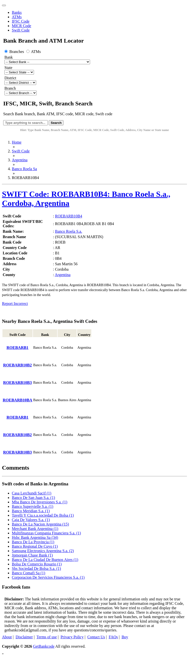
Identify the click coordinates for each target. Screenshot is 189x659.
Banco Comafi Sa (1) (28, 573)
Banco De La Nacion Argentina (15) (40, 524)
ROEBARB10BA (17, 400)
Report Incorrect (15, 303)
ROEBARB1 (17, 347)
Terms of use (46, 637)
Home (16, 142)
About (7, 637)
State (8, 68)
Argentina (20, 160)
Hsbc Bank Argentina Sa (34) (35, 537)
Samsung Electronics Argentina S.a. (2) (43, 551)
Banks (17, 12)
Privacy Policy (72, 637)
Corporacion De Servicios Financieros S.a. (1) (48, 577)
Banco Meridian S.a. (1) (31, 511)
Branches (14, 51)
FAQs (113, 637)
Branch (10, 88)
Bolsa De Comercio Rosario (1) (37, 564)
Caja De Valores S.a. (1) (31, 520)
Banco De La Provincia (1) (33, 542)
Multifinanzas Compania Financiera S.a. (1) (46, 533)
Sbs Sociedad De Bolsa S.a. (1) (36, 568)
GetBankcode (43, 646)
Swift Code (21, 30)
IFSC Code (21, 21)
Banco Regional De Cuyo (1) (35, 546)
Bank (8, 57)
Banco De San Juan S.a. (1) (33, 497)
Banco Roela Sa (24, 169)
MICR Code (21, 26)
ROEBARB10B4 (68, 216)
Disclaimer (24, 637)
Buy (125, 637)
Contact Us (96, 637)
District (10, 78)
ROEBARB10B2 (17, 365)
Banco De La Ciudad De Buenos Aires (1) (45, 560)
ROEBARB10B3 (17, 382)
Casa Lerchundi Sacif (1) (31, 493)
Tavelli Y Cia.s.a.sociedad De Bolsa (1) (43, 515)
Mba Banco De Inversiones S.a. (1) (39, 502)
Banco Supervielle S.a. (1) (32, 506)
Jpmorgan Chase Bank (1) (32, 555)
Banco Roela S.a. (68, 231)
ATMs (17, 17)
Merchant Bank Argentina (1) (35, 529)
